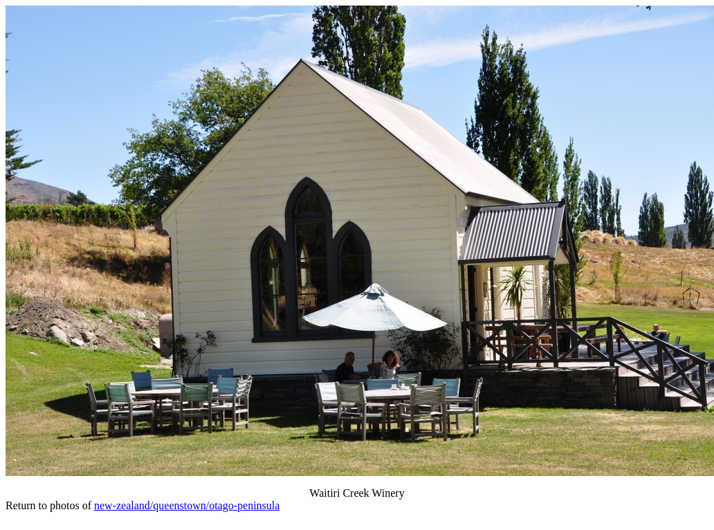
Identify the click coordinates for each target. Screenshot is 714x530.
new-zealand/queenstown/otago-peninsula (187, 505)
